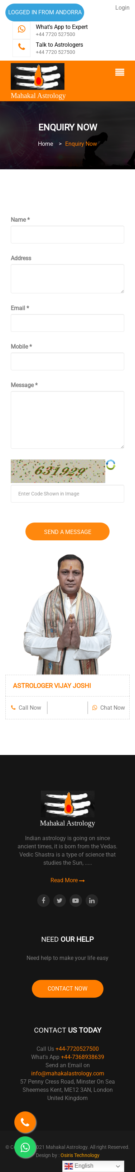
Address (21, 258)
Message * (24, 385)
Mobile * (21, 346)
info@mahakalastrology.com (67, 1073)
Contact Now (67, 988)
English (78, 1166)
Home (45, 143)
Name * (20, 219)
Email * (20, 308)
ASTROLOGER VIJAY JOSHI (52, 685)
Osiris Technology (80, 1155)
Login (122, 7)
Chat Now (108, 707)
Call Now (26, 707)
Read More (67, 880)
